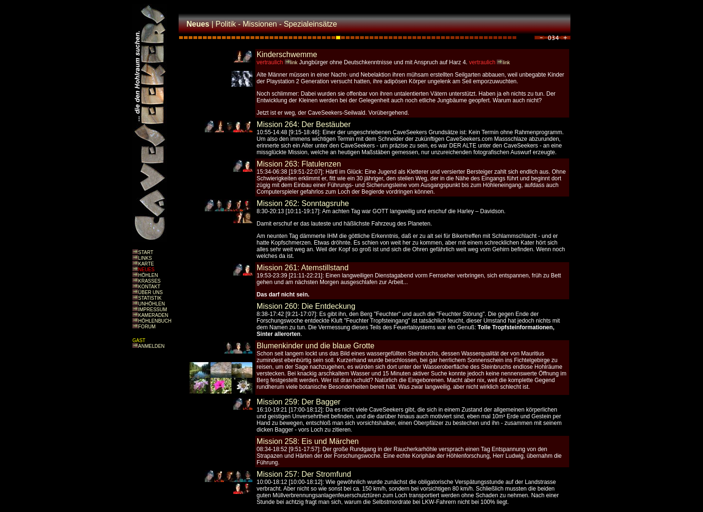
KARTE (146, 263)
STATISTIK (149, 298)
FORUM (147, 326)
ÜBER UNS (150, 292)
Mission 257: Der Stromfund (304, 474)
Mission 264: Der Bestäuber (304, 124)
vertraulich (270, 62)
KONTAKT (149, 286)
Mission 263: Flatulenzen (299, 164)
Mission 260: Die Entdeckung (306, 306)
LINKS (145, 258)
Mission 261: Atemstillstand (303, 268)
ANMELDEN (151, 346)
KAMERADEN (153, 315)
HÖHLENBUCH (154, 321)
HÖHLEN (148, 275)
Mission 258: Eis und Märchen (308, 441)
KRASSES (149, 281)
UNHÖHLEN (151, 303)
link (294, 62)
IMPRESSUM (152, 309)
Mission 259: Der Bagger (299, 402)
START (145, 252)
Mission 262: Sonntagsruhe (303, 203)
